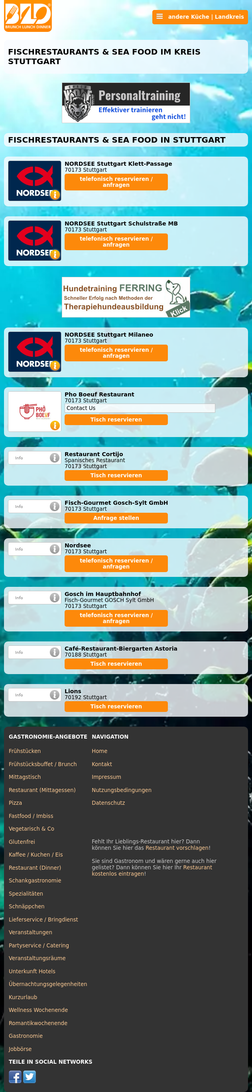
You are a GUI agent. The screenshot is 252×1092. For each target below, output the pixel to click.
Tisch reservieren (116, 420)
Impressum (106, 777)
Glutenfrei (22, 842)
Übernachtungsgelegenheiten (48, 984)
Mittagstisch (25, 777)
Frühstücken (25, 751)
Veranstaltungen (30, 932)
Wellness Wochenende (38, 1010)
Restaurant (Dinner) (35, 868)
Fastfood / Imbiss (31, 816)
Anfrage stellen (116, 518)
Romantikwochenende (38, 1023)
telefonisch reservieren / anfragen (116, 182)
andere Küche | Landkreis (200, 17)
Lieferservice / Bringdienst (43, 920)
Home (99, 751)
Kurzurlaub (23, 997)
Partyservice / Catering (39, 946)
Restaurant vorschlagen (177, 848)
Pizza (15, 803)
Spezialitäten (26, 894)
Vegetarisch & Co (31, 829)
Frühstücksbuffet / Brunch (43, 764)
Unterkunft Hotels (32, 971)
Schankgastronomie (35, 881)
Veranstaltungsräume (37, 958)
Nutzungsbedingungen (122, 790)
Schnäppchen (27, 907)
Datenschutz (108, 803)
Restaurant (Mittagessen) (42, 790)
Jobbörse (20, 1049)
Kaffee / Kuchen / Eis (36, 855)
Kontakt (102, 764)
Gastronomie (26, 1036)
